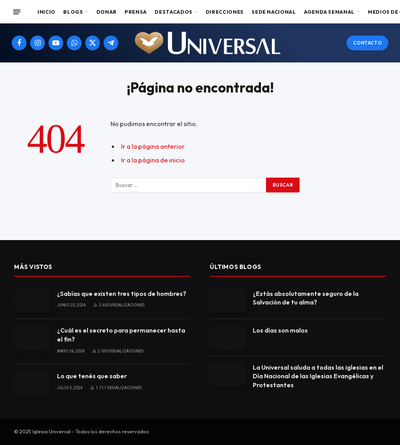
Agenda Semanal (329, 12)
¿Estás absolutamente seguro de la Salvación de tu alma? (306, 298)
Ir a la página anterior (153, 146)
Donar (106, 12)
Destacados (173, 12)
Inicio (46, 12)
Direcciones (225, 12)
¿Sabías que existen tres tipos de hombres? (121, 293)
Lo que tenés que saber (92, 376)
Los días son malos (280, 330)
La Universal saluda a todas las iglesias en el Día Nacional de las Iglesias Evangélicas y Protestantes (318, 376)
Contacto (367, 43)
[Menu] (16, 11)
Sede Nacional (274, 12)
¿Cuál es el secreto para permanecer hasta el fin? (121, 334)
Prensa (136, 12)
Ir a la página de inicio (153, 160)
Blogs (73, 12)
